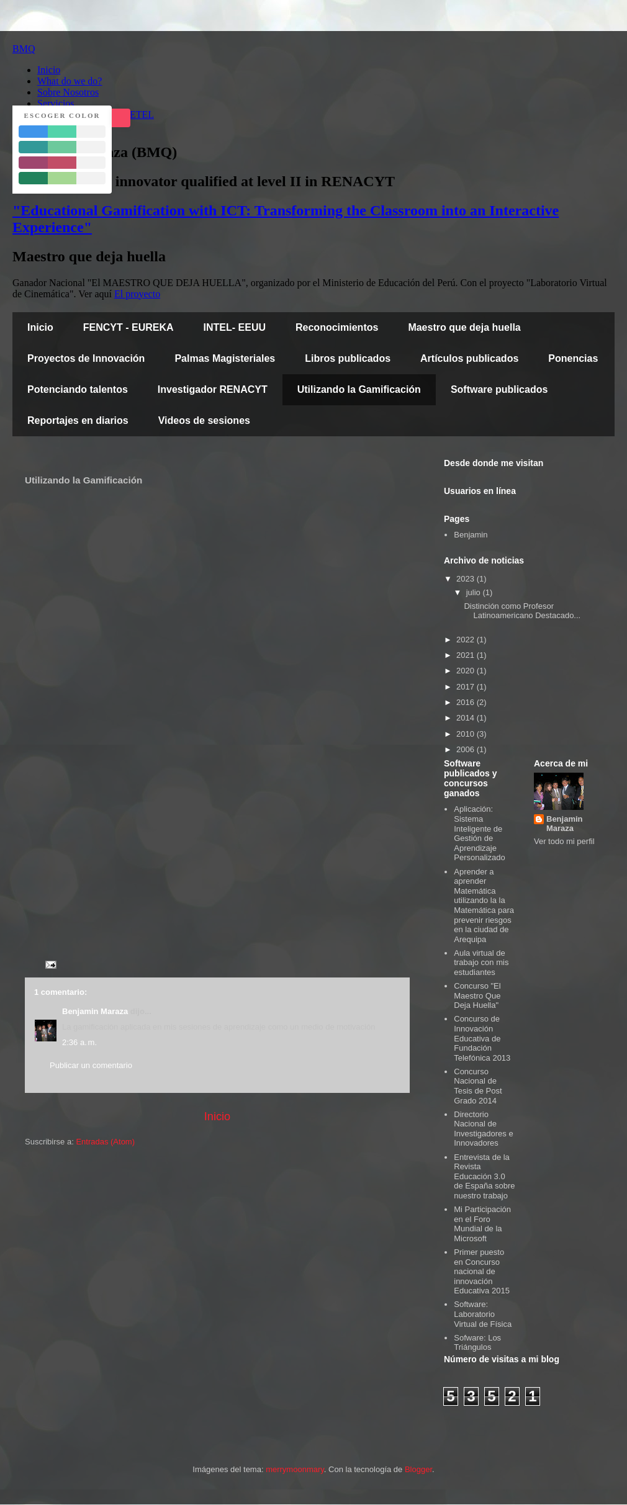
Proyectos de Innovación (86, 358)
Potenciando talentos (77, 389)
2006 (466, 749)
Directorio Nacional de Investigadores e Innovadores (483, 1129)
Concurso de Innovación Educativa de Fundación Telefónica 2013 (482, 1038)
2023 (466, 578)
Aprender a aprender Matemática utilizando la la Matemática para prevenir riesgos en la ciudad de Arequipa (484, 905)
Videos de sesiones (204, 420)
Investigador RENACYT (213, 389)
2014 (466, 717)
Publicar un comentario (91, 1065)
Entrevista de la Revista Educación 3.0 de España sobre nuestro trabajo (484, 1176)
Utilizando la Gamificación (359, 389)
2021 (466, 655)
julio (474, 592)
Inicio (40, 327)
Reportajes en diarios (78, 420)
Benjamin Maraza (95, 1011)
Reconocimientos (336, 327)
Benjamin (470, 534)
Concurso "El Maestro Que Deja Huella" (477, 995)
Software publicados (499, 389)
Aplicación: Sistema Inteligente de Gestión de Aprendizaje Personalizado (479, 833)
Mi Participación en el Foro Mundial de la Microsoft (482, 1224)
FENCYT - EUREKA (128, 327)
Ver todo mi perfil (564, 841)
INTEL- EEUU (235, 327)
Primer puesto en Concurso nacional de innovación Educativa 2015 (482, 1271)
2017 (466, 686)
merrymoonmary (295, 1469)
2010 (466, 734)
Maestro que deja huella (464, 327)
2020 (466, 670)
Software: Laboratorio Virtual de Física (483, 1314)
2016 (466, 702)
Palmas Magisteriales (224, 358)
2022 (466, 639)
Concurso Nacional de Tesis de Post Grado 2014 (478, 1086)
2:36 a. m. (79, 1042)
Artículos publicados (469, 358)
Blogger (418, 1469)
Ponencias (573, 358)
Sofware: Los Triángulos (477, 1342)
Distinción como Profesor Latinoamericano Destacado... (522, 611)
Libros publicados (347, 358)
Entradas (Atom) (105, 1141)
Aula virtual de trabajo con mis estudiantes (481, 962)
